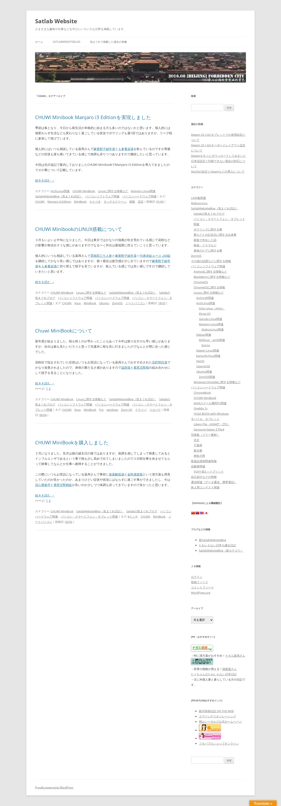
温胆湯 (125, 367)
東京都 (198, 450)
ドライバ (140, 410)
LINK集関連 (198, 198)
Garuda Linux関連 (210, 319)
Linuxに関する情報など (113, 191)
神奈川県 (199, 456)
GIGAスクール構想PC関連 (210, 403)
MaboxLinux (199, 203)
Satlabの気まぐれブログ (141, 511)
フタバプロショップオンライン (219, 743)
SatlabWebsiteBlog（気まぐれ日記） (58, 196)
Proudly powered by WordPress (54, 787)
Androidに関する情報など (210, 271)
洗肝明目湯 (159, 362)
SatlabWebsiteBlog (66, 42)
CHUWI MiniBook (83, 191)
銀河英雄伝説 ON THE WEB (216, 711)
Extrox (206, 345)
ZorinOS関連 (207, 377)
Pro (101, 410)
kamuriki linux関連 (208, 356)
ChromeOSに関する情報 (209, 287)
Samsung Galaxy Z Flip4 (209, 429)
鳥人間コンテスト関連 (205, 487)
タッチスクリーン (115, 202)
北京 (196, 440)
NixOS (200, 361)
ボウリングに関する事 (208, 229)
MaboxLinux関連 (213, 329)
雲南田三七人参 (101, 256)
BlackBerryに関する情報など (212, 277)
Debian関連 (203, 335)
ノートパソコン (135, 303)
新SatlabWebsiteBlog (212, 540)
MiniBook (80, 202)
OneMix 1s (200, 408)
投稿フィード (199, 582)
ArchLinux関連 (60, 191)
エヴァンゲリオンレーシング (217, 716)
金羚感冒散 (135, 474)
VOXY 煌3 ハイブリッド (209, 472)
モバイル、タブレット (205, 419)
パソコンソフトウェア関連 (102, 196)
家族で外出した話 (205, 240)
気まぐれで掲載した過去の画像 (108, 42)
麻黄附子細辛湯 (104, 149)
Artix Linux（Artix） (212, 308)
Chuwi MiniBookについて (63, 330)
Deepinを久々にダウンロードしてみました (218, 156)
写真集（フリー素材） (205, 435)
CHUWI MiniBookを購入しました (72, 442)
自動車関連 (198, 466)
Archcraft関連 (205, 298)
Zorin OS (126, 410)
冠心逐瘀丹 (42, 485)
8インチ (133, 516)
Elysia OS (205, 314)
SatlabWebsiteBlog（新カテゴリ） (221, 550)
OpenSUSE (203, 366)
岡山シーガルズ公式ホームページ (220, 722)
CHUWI (40, 202)
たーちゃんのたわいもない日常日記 (214, 674)
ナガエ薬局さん (235, 656)
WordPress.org (200, 593)
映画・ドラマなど (205, 245)
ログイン (196, 577)
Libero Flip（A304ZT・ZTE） (212, 424)
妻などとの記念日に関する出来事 (215, 235)
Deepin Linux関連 (207, 350)
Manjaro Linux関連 (143, 191)
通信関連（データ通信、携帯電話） (214, 482)
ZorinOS (117, 303)
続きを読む (44, 180)
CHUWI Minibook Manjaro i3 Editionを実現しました (93, 117)
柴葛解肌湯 (116, 474)
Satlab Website (56, 21)
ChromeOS (201, 282)
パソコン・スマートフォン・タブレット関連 (89, 516)
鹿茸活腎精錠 (63, 485)
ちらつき (95, 202)
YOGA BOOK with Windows (211, 414)
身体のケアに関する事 (208, 250)
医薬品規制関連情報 (204, 461)
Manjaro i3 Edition (59, 202)
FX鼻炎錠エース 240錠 (155, 256)
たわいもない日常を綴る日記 (217, 545)
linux (77, 303)
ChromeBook (202, 393)
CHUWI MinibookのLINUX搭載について (78, 229)
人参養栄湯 (125, 149)
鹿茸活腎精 (141, 367)
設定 (141, 202)
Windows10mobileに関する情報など (217, 382)
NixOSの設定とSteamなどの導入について (218, 171)
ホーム (39, 42)
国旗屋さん (229, 669)
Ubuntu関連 (204, 372)
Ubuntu (104, 303)
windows (112, 410)
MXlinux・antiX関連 (212, 340)
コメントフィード (202, 587)
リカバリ (155, 410)
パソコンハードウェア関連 (139, 196)
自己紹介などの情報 (204, 477)
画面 (132, 202)
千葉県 (198, 445)
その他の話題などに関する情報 (211, 261)
